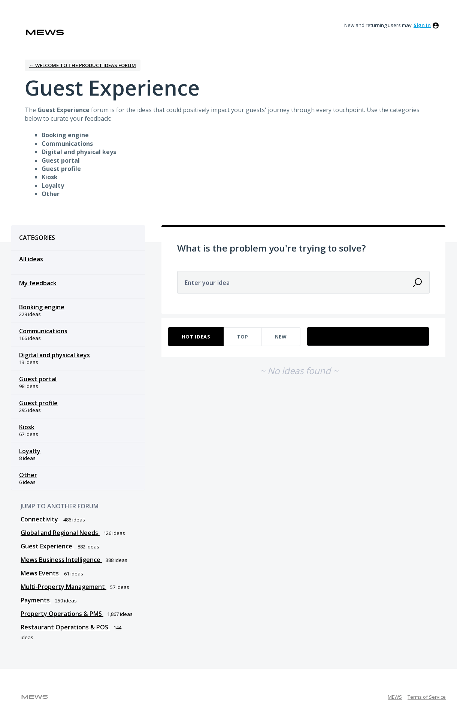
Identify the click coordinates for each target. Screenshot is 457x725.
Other (28, 475)
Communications (43, 331)
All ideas (31, 259)
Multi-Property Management (63, 587)
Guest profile (38, 403)
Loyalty (29, 451)
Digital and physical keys (54, 355)
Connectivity (40, 519)
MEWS (395, 697)
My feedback (38, 283)
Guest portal (38, 379)
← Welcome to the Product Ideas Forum (82, 65)
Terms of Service (427, 697)
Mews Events (40, 573)
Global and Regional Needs (60, 533)
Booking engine (41, 307)
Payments (36, 600)
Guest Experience (47, 546)
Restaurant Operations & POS (65, 627)
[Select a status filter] (368, 337)
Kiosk (26, 427)
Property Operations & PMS (62, 614)
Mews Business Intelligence (61, 560)
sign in (422, 25)
